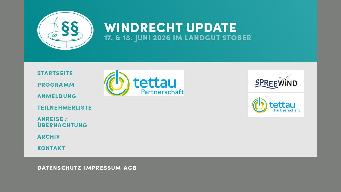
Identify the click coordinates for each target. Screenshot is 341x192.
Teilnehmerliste (64, 108)
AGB (130, 167)
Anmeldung (56, 96)
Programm (56, 85)
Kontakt (51, 148)
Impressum (102, 167)
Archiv (48, 137)
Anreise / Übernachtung (62, 122)
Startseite (55, 73)
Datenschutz (59, 167)
